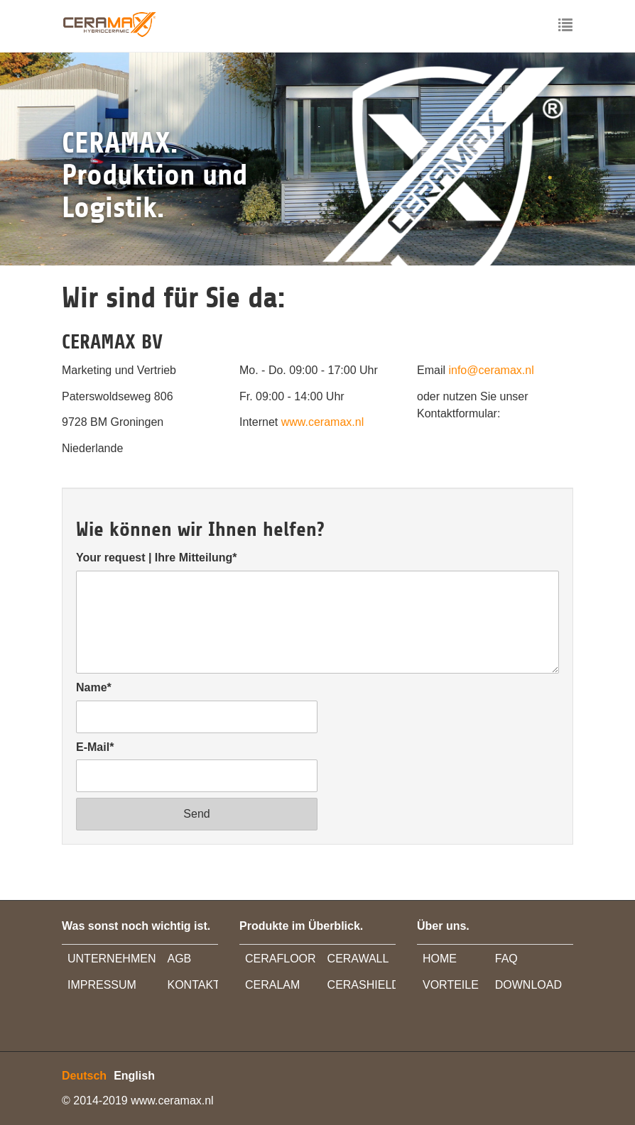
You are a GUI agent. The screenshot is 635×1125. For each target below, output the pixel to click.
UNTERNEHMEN (111, 959)
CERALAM (272, 985)
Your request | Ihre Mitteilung (156, 557)
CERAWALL (358, 959)
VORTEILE (451, 985)
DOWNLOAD (528, 985)
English (134, 1076)
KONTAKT (193, 985)
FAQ (506, 959)
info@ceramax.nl (490, 370)
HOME (440, 959)
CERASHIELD (363, 985)
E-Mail (95, 747)
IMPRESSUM (101, 985)
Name (94, 687)
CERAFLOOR (280, 959)
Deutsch (84, 1076)
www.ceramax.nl (322, 422)
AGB (179, 959)
